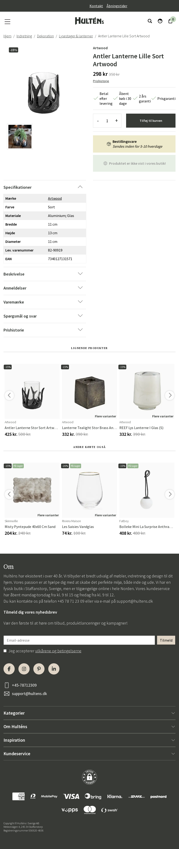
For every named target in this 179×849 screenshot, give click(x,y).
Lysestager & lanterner (76, 36)
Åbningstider (117, 5)
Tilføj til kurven (151, 121)
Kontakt (96, 5)
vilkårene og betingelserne (58, 650)
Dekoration (45, 36)
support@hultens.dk (135, 601)
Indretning (24, 36)
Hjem (7, 36)
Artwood (100, 47)
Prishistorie (101, 81)
